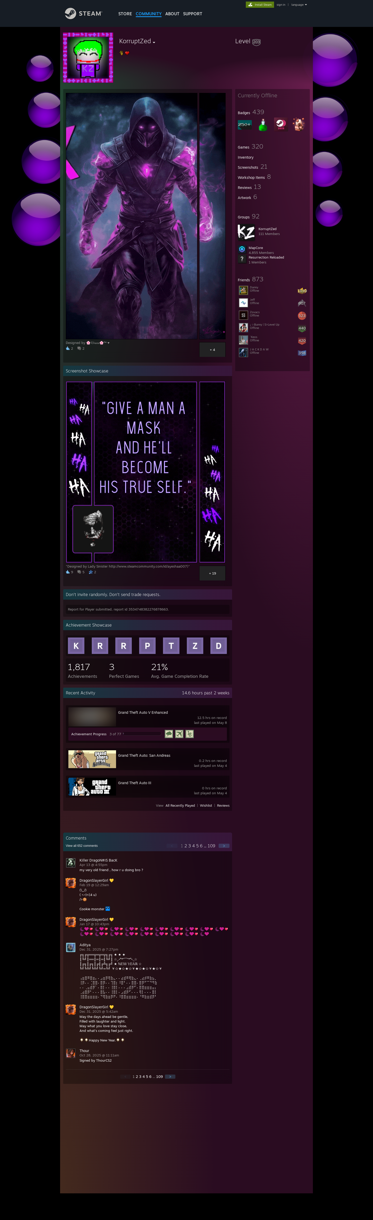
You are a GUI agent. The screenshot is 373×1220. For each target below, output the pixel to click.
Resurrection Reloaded (266, 257)
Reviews (223, 805)
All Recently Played (180, 805)
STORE (125, 13)
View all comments (82, 846)
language (297, 4)
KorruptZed (268, 229)
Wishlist (206, 805)
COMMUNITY (149, 13)
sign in (281, 4)
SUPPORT (192, 13)
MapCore (256, 248)
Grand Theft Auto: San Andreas (144, 755)
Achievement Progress (88, 734)
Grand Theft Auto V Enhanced (143, 712)
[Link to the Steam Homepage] (87, 18)
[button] (272, 41)
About (172, 13)
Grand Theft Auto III (134, 783)
